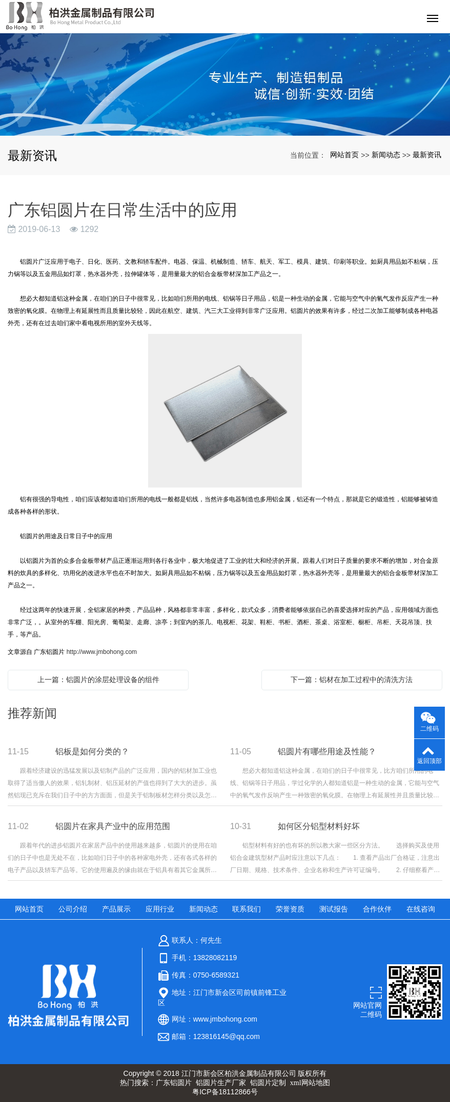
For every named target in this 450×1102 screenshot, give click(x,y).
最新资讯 (427, 155)
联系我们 (246, 909)
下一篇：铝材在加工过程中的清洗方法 (352, 679)
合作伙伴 (377, 909)
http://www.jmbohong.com (102, 651)
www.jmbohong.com (225, 1019)
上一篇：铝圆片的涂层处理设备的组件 (98, 679)
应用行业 (160, 909)
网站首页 (344, 155)
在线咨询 (420, 909)
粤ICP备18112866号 (225, 1092)
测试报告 (333, 909)
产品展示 (116, 909)
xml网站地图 (310, 1083)
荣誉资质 (290, 909)
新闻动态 (386, 155)
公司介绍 (72, 909)
